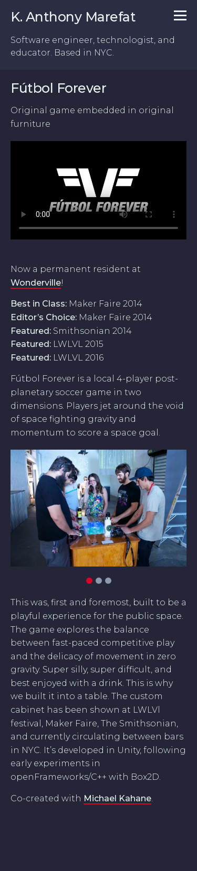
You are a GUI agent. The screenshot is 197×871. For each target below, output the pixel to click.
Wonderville (36, 283)
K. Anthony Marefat (73, 17)
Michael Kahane (117, 798)
